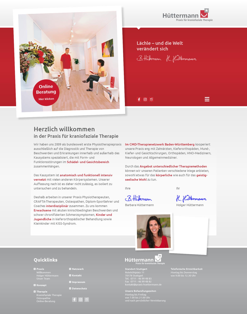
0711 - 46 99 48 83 (141, 278)
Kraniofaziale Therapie (49, 295)
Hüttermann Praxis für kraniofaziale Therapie (187, 15)
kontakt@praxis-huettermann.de (143, 284)
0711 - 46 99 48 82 (141, 281)
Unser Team (43, 278)
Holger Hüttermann (47, 275)
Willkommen (44, 272)
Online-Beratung (46, 301)
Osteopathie (43, 298)
